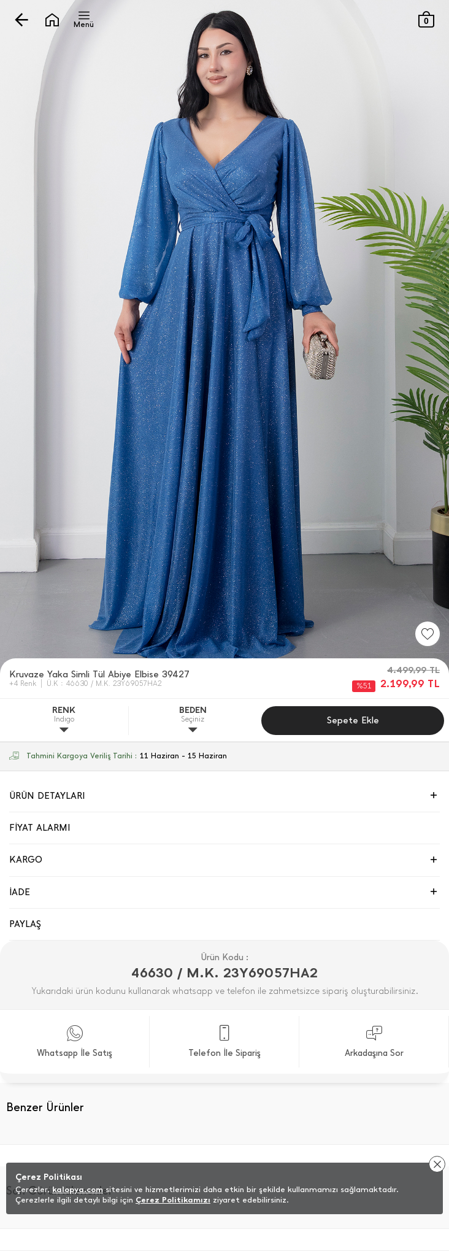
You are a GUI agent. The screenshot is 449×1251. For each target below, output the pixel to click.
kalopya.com (77, 1189)
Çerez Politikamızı (173, 1199)
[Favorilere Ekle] (427, 634)
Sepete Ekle (353, 720)
